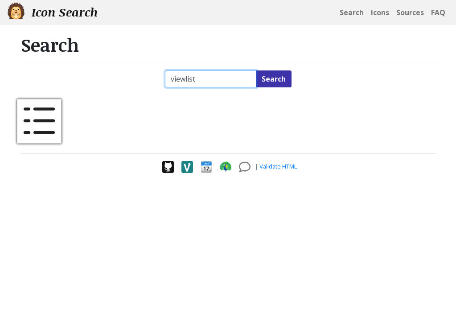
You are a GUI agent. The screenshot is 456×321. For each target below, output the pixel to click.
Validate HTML (278, 166)
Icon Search (52, 12)
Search (274, 79)
